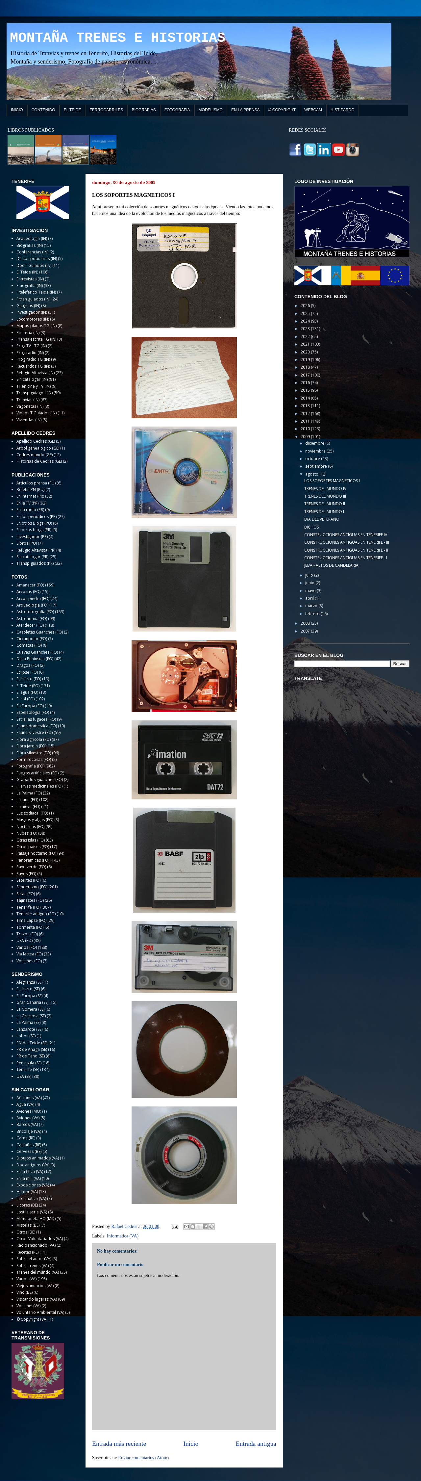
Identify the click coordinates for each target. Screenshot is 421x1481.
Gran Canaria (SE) (32, 1002)
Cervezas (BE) (28, 1151)
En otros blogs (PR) (33, 530)
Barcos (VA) (27, 1124)
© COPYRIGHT (282, 110)
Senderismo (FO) (31, 887)
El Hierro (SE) (28, 989)
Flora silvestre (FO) (33, 753)
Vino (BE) (24, 1292)
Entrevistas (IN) (30, 279)
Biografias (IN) (29, 245)
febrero (313, 613)
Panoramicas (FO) (32, 860)
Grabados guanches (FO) (39, 779)
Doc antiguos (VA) (32, 1165)
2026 (306, 305)
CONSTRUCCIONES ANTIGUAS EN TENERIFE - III (346, 542)
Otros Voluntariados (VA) (39, 1238)
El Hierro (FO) (28, 679)
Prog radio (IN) (30, 352)
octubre (313, 458)
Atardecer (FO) (30, 625)
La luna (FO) (27, 799)
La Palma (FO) (29, 793)
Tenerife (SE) (27, 1069)
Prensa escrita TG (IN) (36, 339)
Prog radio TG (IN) (33, 359)
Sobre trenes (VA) (32, 1265)
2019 (306, 359)
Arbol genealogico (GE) (37, 448)
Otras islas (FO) (30, 840)
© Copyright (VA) (31, 1319)
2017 (306, 375)
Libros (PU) (26, 543)
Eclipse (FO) (27, 672)
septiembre (316, 466)
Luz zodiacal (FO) (32, 813)
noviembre (316, 451)
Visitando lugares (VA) (36, 1299)
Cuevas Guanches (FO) (37, 652)
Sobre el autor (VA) (33, 1258)
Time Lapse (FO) (31, 920)
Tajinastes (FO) (30, 900)
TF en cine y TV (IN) (33, 386)
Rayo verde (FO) (31, 867)
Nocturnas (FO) (30, 826)
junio (310, 582)
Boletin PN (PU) (30, 489)
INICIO (17, 110)
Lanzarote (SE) (29, 1029)
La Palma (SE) (28, 1022)
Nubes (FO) (26, 833)
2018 (306, 367)
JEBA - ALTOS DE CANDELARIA (331, 565)
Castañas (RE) (28, 1145)
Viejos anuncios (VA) (35, 1285)
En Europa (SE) (29, 996)
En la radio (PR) (30, 509)
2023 (306, 328)
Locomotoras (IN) (32, 319)
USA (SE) (23, 1076)
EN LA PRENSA (245, 110)
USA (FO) (24, 940)
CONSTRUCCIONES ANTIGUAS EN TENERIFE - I (345, 557)
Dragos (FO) (27, 665)
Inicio (191, 1443)
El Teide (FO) (27, 686)
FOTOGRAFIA (177, 110)
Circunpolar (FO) (31, 638)
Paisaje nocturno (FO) (36, 853)
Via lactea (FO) (29, 954)
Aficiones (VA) (29, 1098)
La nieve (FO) (28, 806)
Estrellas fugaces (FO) (36, 719)
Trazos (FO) (27, 934)
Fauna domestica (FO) (36, 726)
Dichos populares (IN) (36, 258)
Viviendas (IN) (28, 420)
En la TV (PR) (27, 503)
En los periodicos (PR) (36, 516)
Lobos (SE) (26, 1036)
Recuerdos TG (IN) (33, 366)
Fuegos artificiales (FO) (37, 773)
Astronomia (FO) (31, 618)
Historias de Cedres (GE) (39, 461)
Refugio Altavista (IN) (35, 373)
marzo (311, 606)
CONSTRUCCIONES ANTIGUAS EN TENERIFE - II (346, 550)
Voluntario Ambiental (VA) (40, 1312)
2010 (306, 428)
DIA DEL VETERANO (321, 519)
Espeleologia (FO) (32, 712)
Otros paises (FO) (32, 846)
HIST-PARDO (342, 110)
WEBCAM (313, 110)
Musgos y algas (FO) (34, 819)
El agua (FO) (27, 692)
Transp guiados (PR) (35, 563)
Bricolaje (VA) (28, 1131)
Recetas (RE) (27, 1252)
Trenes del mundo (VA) (37, 1272)
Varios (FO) (26, 947)
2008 (306, 623)
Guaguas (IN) (28, 305)
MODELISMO (211, 110)
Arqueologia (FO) (32, 605)
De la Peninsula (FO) (34, 659)
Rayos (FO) (26, 873)
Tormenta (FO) (29, 927)
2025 (306, 313)
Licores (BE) (27, 1205)
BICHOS (311, 527)
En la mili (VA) (28, 1178)
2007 (306, 631)
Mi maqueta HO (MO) (36, 1218)
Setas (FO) (25, 893)
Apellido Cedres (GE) (35, 441)
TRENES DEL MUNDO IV (325, 488)
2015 (306, 390)
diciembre (315, 443)
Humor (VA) (27, 1191)
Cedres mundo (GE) (34, 454)
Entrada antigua (256, 1443)
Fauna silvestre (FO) (34, 732)
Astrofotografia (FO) (35, 611)
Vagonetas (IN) (29, 406)
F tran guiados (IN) (33, 299)
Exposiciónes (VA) (32, 1185)
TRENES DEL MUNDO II (324, 504)
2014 (306, 398)
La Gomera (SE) (30, 1009)
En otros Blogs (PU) (34, 523)
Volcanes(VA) (28, 1306)
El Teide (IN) (27, 272)
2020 (306, 352)
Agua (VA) (25, 1104)
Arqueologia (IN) (31, 238)
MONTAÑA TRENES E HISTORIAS (117, 38)
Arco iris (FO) (28, 591)
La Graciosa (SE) (31, 1016)
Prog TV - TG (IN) (31, 346)
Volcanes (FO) (29, 961)
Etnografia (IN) (29, 285)
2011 (306, 421)
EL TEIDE (72, 110)
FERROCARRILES (106, 110)
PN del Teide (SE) (31, 1043)
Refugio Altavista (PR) (35, 550)
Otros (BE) (25, 1232)
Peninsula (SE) (28, 1063)
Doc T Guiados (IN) (33, 265)
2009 (306, 436)
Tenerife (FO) (28, 907)
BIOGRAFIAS (144, 110)
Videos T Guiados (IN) (36, 413)
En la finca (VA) (29, 1171)
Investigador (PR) (32, 536)
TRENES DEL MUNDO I (324, 511)
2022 (306, 336)
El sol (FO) (25, 699)
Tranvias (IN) (27, 400)
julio (309, 575)
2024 (306, 321)
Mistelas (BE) (27, 1225)
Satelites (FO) (28, 880)
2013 (306, 405)
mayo (311, 590)
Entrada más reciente (119, 1443)
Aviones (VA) (27, 1118)
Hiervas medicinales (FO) (39, 786)
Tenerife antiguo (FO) (36, 914)
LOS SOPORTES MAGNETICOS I (332, 480)
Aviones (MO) (28, 1111)
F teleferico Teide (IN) (36, 292)
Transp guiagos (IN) (34, 393)
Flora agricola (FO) (33, 739)
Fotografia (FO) (30, 766)
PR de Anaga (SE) (31, 1049)
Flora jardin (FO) (31, 746)
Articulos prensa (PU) (36, 483)
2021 (306, 344)
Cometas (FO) (29, 645)
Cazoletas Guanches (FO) (39, 632)
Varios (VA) (26, 1279)
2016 (306, 382)
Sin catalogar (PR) (32, 556)
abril (310, 598)
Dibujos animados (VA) (37, 1158)
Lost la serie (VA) (31, 1212)
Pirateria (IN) (27, 332)
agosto (312, 474)
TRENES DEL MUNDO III (325, 496)
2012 (306, 413)
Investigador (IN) (31, 312)
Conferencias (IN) (32, 252)
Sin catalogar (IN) (32, 379)
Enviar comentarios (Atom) (143, 1457)
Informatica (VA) (123, 1236)
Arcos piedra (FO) (32, 598)
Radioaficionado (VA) (36, 1245)
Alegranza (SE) (29, 982)
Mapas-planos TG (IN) (36, 325)
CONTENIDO (43, 110)
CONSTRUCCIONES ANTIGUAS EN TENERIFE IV (345, 534)
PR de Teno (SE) (30, 1056)
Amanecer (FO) (30, 585)
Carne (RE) (25, 1138)
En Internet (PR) (30, 496)
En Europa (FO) (30, 706)
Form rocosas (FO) (33, 759)
